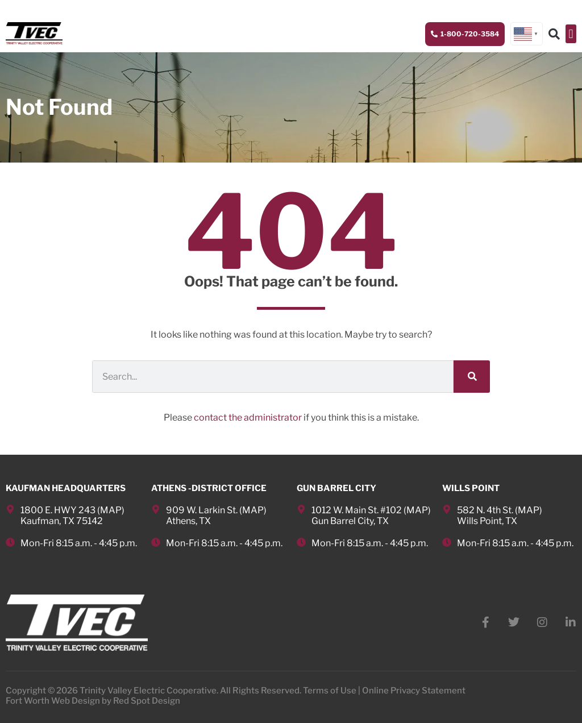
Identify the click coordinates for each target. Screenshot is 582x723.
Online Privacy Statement (413, 690)
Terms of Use (329, 690)
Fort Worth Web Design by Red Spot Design (93, 701)
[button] (571, 33)
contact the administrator (248, 417)
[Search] (472, 376)
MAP (111, 510)
